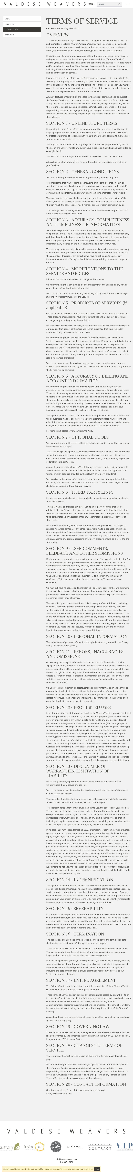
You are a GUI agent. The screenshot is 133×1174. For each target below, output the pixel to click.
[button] (119, 4)
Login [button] (91, 4)
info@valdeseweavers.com (66, 1159)
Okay (97, 1169)
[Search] (109, 4)
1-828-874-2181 (66, 1162)
